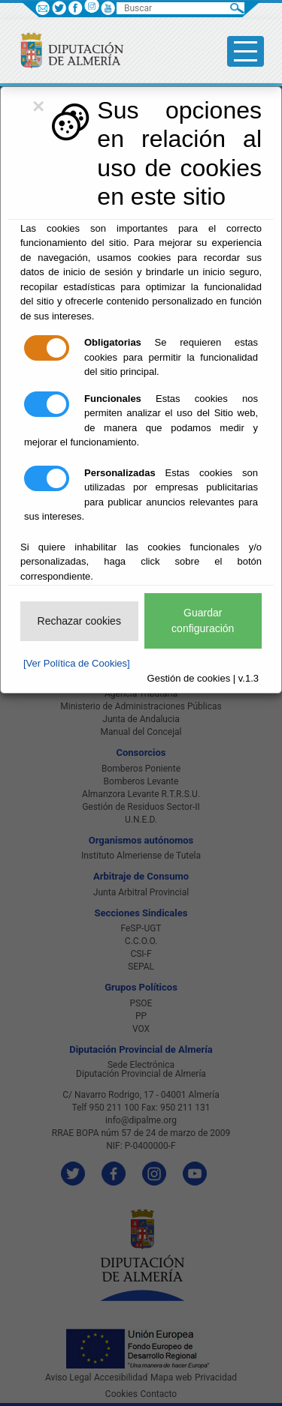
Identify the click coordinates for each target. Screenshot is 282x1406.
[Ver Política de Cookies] (76, 663)
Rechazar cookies (79, 621)
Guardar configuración (202, 620)
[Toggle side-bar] (245, 51)
